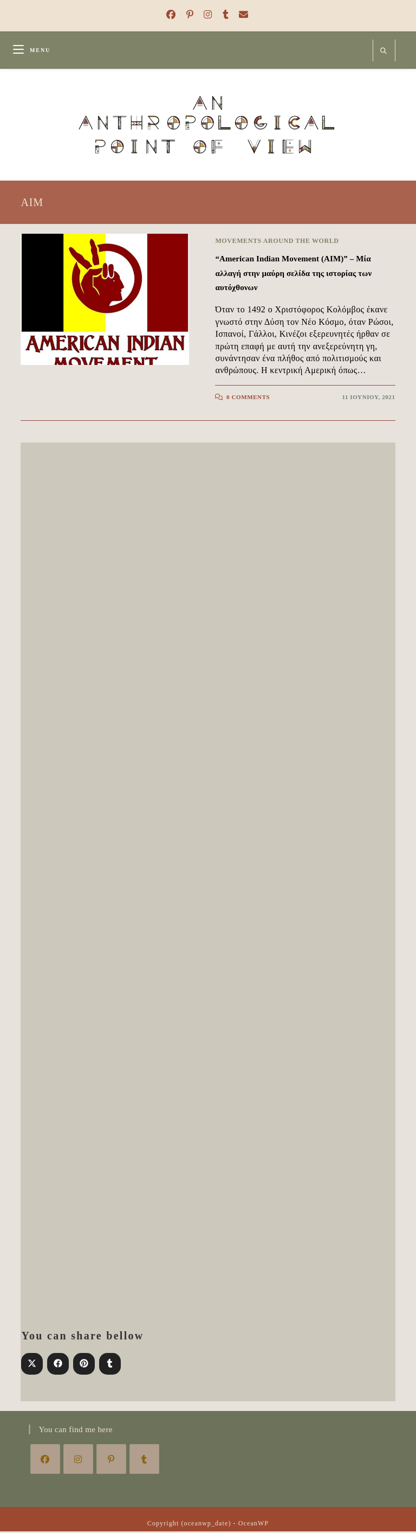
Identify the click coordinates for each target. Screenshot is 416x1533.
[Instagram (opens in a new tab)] (206, 15)
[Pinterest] (111, 1461)
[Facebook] (45, 1461)
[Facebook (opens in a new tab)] (169, 15)
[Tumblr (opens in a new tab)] (224, 15)
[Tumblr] (144, 1461)
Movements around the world (277, 242)
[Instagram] (78, 1461)
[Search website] (384, 51)
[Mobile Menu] (31, 50)
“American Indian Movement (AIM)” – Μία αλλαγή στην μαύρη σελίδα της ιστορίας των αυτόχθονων (293, 274)
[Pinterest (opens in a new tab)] (188, 15)
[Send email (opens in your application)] (240, 15)
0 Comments (248, 398)
